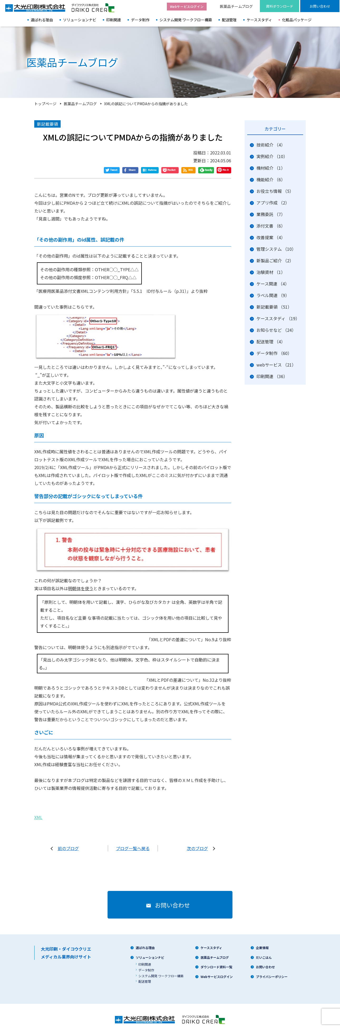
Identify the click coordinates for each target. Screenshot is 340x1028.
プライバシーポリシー (272, 971)
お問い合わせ (265, 961)
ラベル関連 (272, 295)
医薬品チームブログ (236, 6)
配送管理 (229, 19)
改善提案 (270, 237)
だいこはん (264, 952)
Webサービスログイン (217, 971)
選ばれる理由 (42, 19)
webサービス (276, 365)
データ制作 (140, 19)
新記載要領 (274, 307)
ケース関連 (272, 283)
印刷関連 (113, 19)
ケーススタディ (259, 19)
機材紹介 (270, 168)
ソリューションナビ (79, 19)
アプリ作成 (272, 202)
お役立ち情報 (275, 191)
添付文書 (270, 226)
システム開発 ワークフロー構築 (185, 19)
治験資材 (270, 272)
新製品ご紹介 (275, 260)
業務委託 (270, 214)
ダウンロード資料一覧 (216, 961)
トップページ (45, 103)
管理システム (276, 249)
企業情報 (262, 942)
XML (38, 812)
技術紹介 (270, 145)
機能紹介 (270, 179)
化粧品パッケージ (297, 19)
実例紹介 (272, 156)
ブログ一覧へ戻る (133, 843)
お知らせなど (276, 330)
